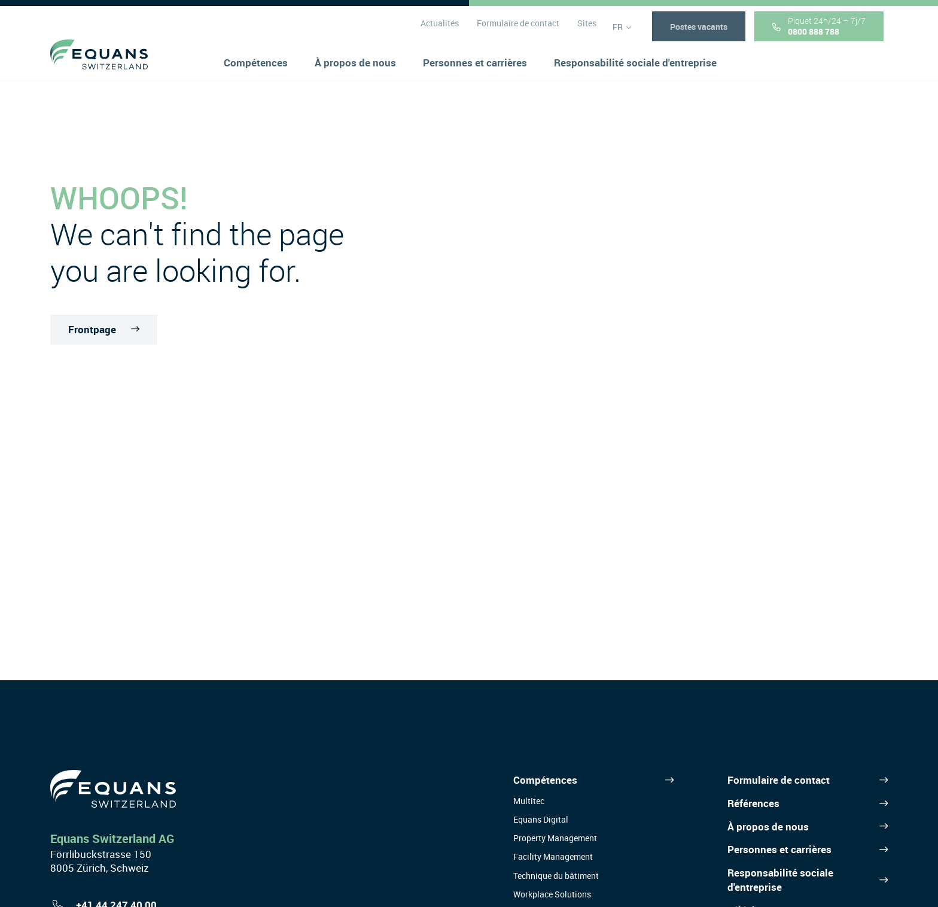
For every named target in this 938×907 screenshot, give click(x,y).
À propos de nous (768, 826)
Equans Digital (540, 819)
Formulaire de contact (517, 29)
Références (753, 803)
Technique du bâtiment (556, 875)
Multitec (528, 800)
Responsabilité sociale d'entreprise (780, 880)
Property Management (555, 838)
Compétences (545, 780)
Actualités (439, 29)
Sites (586, 29)
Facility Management (553, 856)
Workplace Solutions (552, 894)
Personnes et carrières (779, 849)
